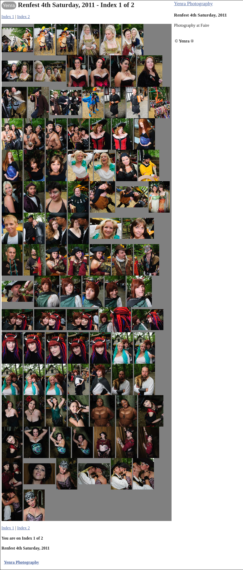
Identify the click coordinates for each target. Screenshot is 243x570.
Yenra (9, 5)
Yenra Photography (193, 3)
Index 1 (8, 16)
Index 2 (23, 16)
